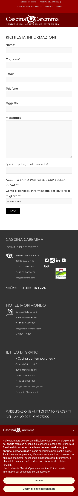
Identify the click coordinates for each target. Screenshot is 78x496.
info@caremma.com (25, 277)
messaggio (39, 137)
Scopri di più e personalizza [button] (39, 488)
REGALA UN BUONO (28, 2)
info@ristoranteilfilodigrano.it (29, 386)
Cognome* (39, 62)
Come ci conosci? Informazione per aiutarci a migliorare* (39, 201)
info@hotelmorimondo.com (28, 328)
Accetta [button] (39, 480)
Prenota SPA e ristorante (29, 6)
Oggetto (39, 106)
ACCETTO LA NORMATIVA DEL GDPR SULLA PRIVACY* (35, 182)
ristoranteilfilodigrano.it (27, 392)
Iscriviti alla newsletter (22, 247)
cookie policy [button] (64, 451)
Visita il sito (23, 334)
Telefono (39, 92)
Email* (39, 77)
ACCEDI (59, 6)
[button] (73, 430)
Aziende (49, 6)
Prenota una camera (49, 2)
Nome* (39, 48)
